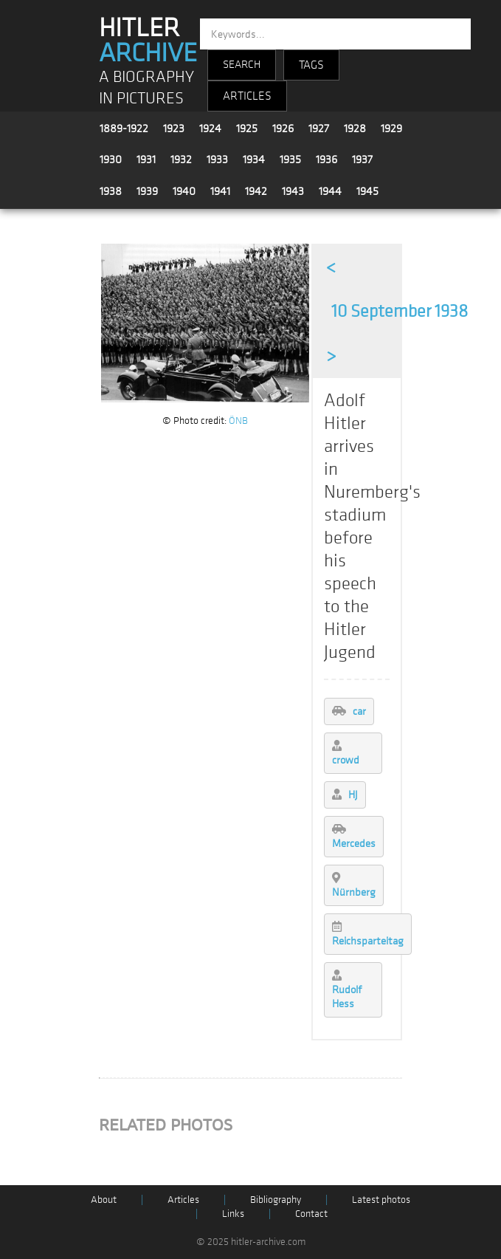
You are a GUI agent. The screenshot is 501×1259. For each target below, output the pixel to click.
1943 (293, 191)
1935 (290, 159)
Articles (183, 1200)
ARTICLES (247, 96)
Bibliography (275, 1200)
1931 (146, 159)
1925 (247, 128)
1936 (326, 159)
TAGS (311, 65)
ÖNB (238, 421)
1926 (283, 128)
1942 (256, 191)
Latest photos (381, 1200)
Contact (311, 1214)
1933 (217, 159)
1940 (184, 191)
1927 (318, 128)
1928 (355, 128)
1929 (391, 128)
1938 (111, 191)
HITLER (148, 40)
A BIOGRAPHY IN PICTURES (146, 88)
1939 (147, 191)
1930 (111, 159)
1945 (367, 191)
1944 (330, 191)
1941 (220, 191)
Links (233, 1214)
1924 (210, 128)
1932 (181, 159)
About (104, 1200)
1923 (173, 128)
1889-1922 (124, 128)
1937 (362, 159)
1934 (254, 159)
